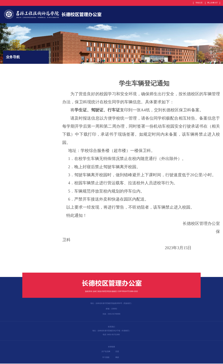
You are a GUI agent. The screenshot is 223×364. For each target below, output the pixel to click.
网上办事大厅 (212, 3)
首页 (107, 14)
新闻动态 (196, 14)
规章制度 (159, 14)
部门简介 (123, 14)
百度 (117, 352)
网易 (117, 358)
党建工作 (177, 14)
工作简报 (214, 14)
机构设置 (141, 14)
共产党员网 (105, 352)
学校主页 (198, 3)
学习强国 (105, 358)
